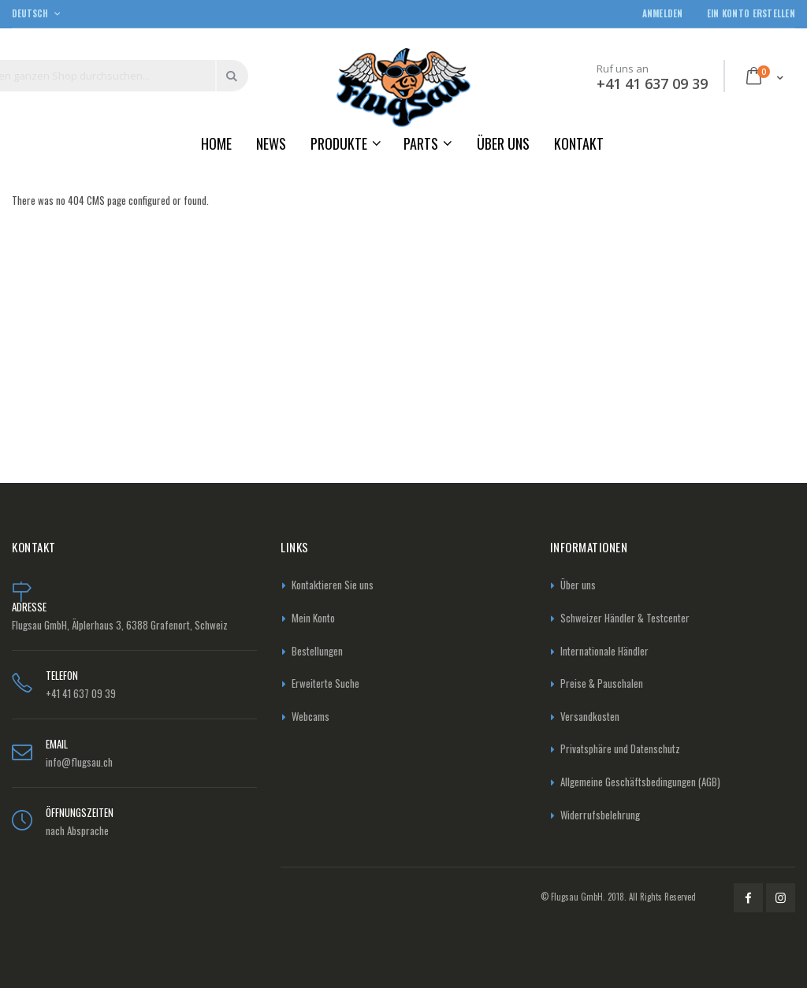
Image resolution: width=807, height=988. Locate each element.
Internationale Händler (604, 651)
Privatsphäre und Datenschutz (620, 748)
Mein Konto (313, 618)
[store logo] (403, 87)
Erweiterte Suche (325, 683)
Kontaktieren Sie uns (333, 584)
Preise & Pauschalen (601, 683)
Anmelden (662, 14)
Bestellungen (317, 651)
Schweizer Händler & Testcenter (625, 618)
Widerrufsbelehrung (600, 815)
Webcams (310, 716)
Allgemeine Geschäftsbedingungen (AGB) (640, 781)
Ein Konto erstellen (751, 14)
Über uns (578, 584)
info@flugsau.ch (79, 762)
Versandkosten (589, 716)
